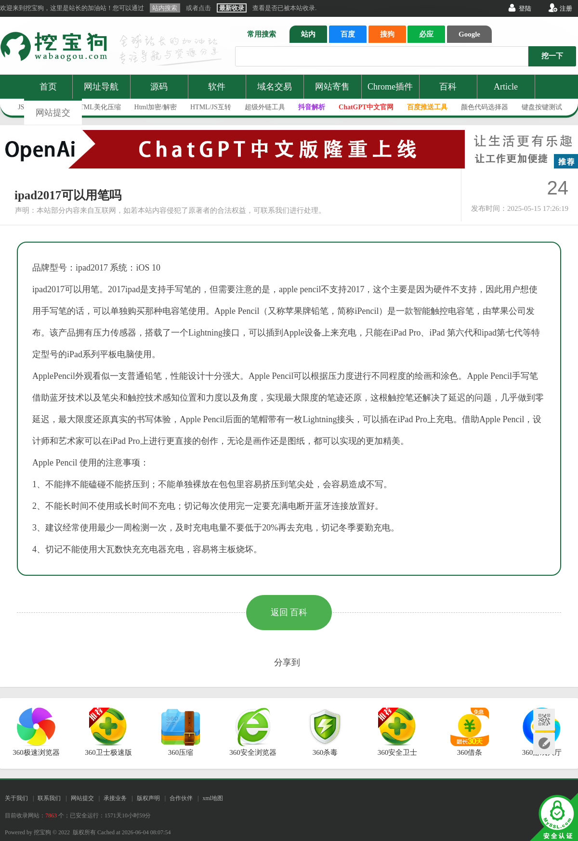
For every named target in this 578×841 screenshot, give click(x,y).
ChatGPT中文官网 (366, 107)
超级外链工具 (265, 107)
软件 (216, 86)
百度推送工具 (427, 107)
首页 (48, 86)
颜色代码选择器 (484, 107)
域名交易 (274, 86)
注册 (566, 8)
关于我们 (16, 798)
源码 (159, 86)
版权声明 (148, 798)
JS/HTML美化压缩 (93, 107)
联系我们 (49, 798)
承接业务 (115, 798)
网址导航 (101, 86)
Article (506, 86)
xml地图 (212, 798)
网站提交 (53, 112)
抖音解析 (311, 107)
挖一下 (552, 56)
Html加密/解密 (155, 107)
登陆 (525, 8)
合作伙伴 (181, 798)
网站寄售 (332, 86)
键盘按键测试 (542, 107)
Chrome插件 (390, 86)
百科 (448, 86)
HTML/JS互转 (210, 107)
